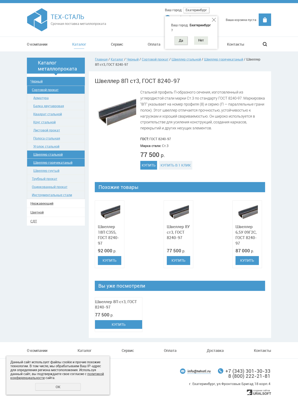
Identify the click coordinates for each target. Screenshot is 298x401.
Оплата (154, 44)
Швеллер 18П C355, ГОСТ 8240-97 (108, 235)
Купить (149, 165)
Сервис (117, 44)
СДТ (33, 221)
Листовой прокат (46, 130)
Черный (36, 81)
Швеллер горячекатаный (52, 162)
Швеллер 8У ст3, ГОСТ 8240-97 (178, 232)
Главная (101, 59)
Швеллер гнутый (46, 170)
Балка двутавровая (48, 106)
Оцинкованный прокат (49, 187)
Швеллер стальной (48, 154)
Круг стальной (44, 122)
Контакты (235, 44)
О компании (37, 44)
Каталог (79, 44)
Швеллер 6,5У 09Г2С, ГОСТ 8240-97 (246, 235)
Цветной (37, 212)
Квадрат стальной (47, 114)
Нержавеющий (41, 203)
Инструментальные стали (52, 195)
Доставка (215, 350)
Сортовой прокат (45, 89)
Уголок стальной (46, 146)
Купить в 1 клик (176, 165)
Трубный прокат (44, 178)
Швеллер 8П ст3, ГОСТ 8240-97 (116, 304)
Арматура (41, 98)
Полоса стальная (46, 138)
